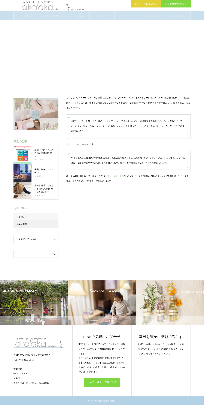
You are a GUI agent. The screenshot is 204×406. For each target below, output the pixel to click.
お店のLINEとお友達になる (102, 382)
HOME (26, 16)
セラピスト (127, 16)
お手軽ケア (21, 217)
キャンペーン (102, 16)
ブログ (152, 16)
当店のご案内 (51, 16)
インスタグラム (178, 16)
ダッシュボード (114, 176)
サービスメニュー (76, 16)
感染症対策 (21, 224)
